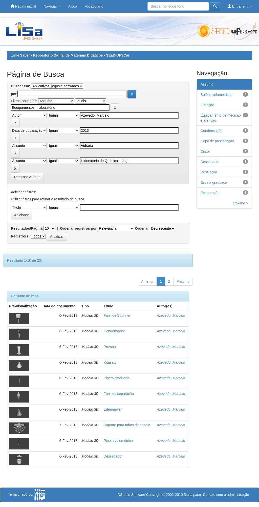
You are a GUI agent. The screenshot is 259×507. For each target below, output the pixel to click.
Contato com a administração (226, 495)
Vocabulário (94, 6)
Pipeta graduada (117, 378)
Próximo (183, 281)
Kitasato (110, 362)
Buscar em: (20, 86)
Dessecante (210, 162)
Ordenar (142, 228)
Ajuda (72, 6)
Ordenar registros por (78, 228)
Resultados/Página (26, 228)
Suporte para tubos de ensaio (127, 425)
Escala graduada (214, 182)
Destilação (209, 172)
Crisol (205, 151)
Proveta (110, 347)
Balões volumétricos (216, 95)
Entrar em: (240, 6)
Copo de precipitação (217, 141)
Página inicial (23, 6)
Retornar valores (27, 177)
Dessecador (113, 456)
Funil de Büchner (117, 315)
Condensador (114, 331)
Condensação (211, 131)
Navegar (52, 6)
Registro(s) (20, 236)
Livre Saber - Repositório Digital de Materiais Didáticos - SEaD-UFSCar (70, 55)
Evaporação (210, 193)
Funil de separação (119, 394)
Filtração (207, 105)
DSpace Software (131, 495)
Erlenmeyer (113, 409)
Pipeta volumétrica (118, 441)
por (14, 94)
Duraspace (192, 495)
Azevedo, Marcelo (171, 315)
